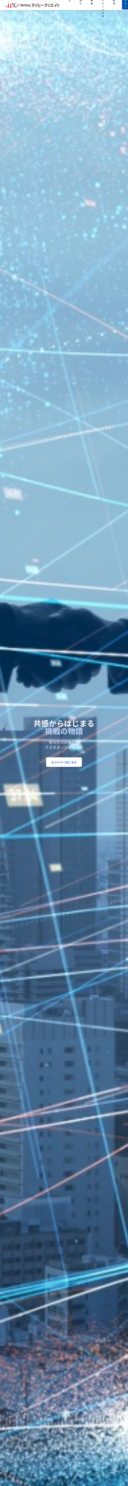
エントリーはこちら (64, 762)
